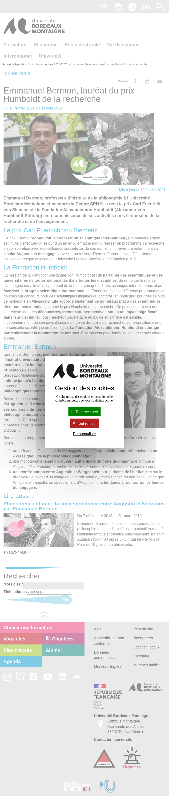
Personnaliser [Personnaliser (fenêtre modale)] (84, 434)
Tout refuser (84, 423)
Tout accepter (84, 412)
